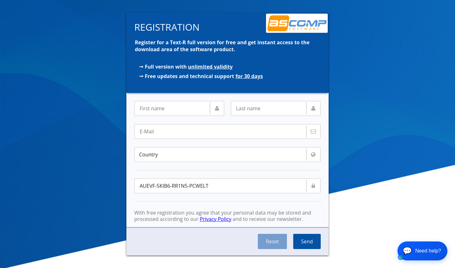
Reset (272, 241)
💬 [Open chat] (422, 251)
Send (307, 241)
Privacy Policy (215, 219)
